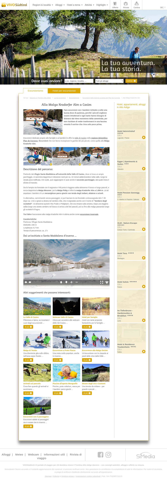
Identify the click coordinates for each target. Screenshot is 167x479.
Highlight (101, 5)
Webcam (33, 454)
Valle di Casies (80, 138)
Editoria (56, 476)
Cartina (137, 7)
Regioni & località (42, 5)
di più (27, 327)
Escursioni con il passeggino (36, 417)
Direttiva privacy (67, 476)
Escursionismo (35, 90)
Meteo (19, 454)
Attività (88, 5)
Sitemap (48, 476)
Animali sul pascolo (31, 383)
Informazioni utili (54, 454)
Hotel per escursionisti (64, 90)
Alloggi (58, 5)
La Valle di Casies (31, 317)
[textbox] (78, 81)
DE (161, 8)
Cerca (129, 81)
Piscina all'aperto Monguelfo (65, 383)
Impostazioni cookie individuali (88, 476)
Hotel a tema (73, 5)
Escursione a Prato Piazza (64, 350)
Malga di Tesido (30, 350)
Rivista (126, 7)
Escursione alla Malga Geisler (95, 350)
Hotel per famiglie (89, 317)
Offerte (115, 7)
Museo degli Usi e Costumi (93, 383)
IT (165, 8)
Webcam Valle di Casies (63, 317)
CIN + (119, 135)
